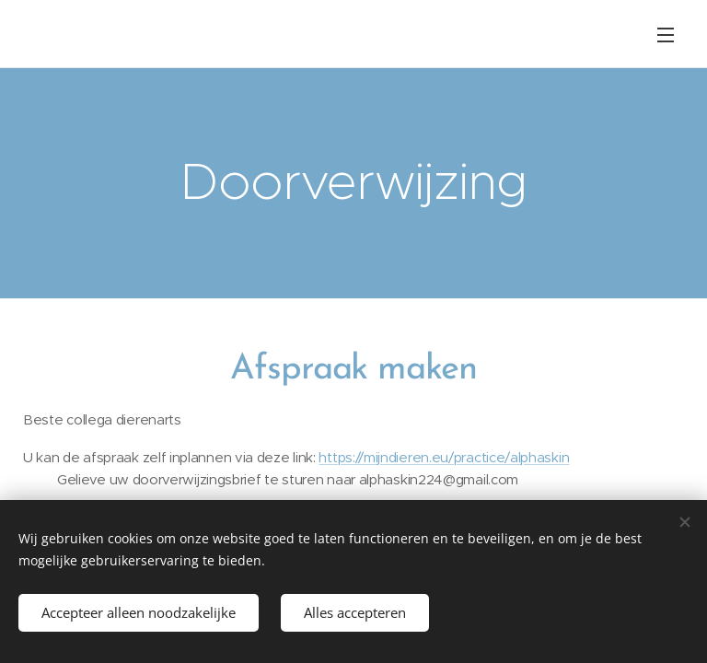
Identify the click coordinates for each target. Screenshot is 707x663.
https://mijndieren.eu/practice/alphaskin (444, 457)
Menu (665, 35)
